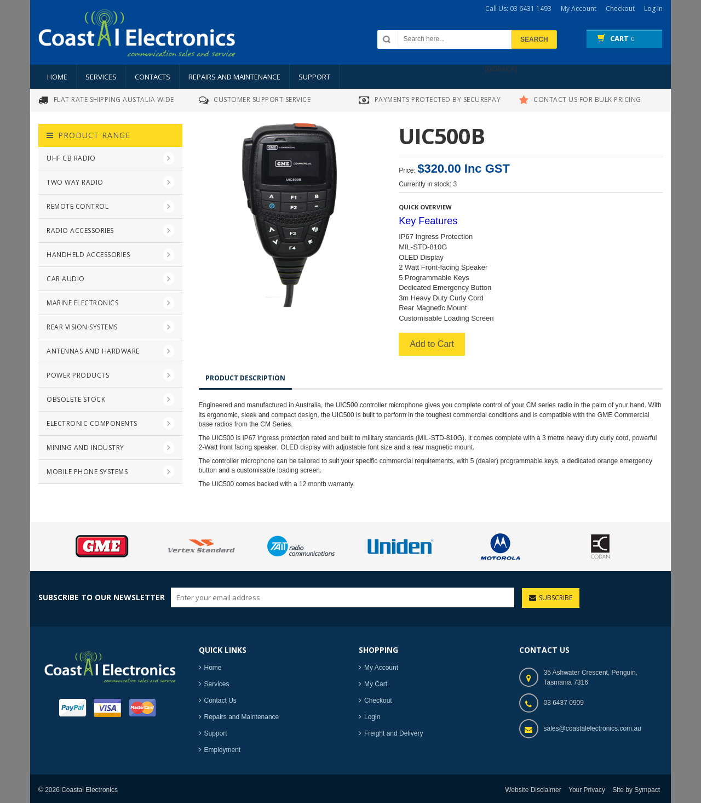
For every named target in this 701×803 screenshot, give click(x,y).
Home (57, 77)
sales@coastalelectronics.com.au (592, 728)
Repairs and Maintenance (234, 77)
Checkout (378, 700)
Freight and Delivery (393, 733)
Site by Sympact (636, 790)
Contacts (152, 77)
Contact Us (220, 700)
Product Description (245, 380)
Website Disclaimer (533, 790)
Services (101, 77)
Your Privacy (586, 790)
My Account (381, 667)
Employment (222, 750)
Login (372, 717)
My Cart (375, 684)
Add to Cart (429, 344)
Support (314, 77)
